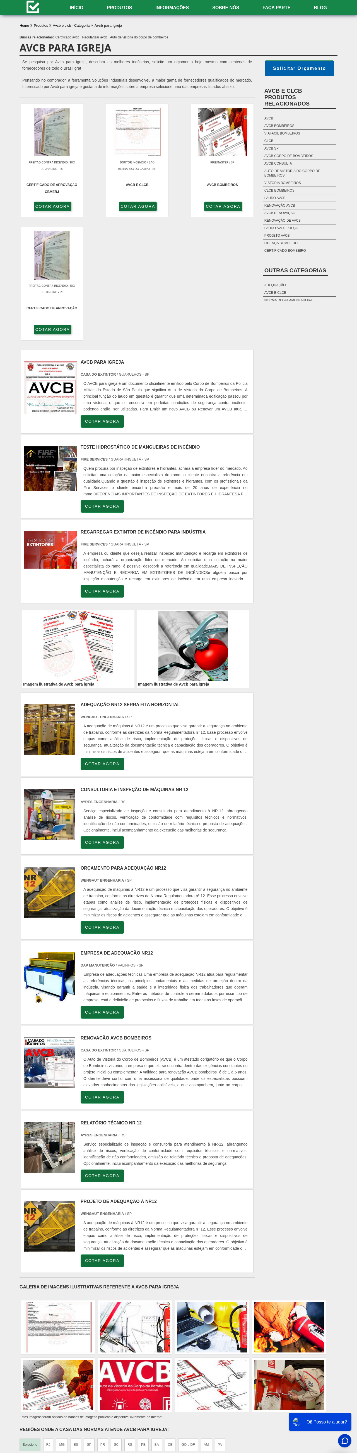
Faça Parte (276, 7)
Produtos (119, 7)
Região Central (34, 1369)
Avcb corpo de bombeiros (288, 156)
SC (116, 1322)
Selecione (30, 1322)
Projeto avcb (277, 236)
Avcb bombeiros (279, 126)
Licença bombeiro (281, 243)
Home (218, 1417)
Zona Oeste (88, 1369)
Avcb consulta (278, 163)
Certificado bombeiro (285, 251)
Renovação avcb (279, 205)
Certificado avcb (67, 37)
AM (206, 1322)
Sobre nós (225, 7)
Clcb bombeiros (279, 190)
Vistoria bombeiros (282, 183)
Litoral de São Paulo (205, 1369)
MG (61, 1322)
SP (89, 1322)
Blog (320, 7)
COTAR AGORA (49, 206)
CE (170, 1322)
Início (76, 7)
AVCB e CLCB (275, 293)
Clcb (268, 141)
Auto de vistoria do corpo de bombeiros (139, 37)
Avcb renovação (279, 213)
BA (157, 1322)
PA (220, 1322)
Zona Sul (112, 1369)
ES (76, 1322)
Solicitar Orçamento (299, 68)
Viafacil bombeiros (282, 133)
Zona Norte (62, 1369)
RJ (48, 1322)
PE (143, 1322)
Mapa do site (322, 1417)
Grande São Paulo (168, 1369)
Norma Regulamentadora (288, 300)
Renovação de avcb (282, 220)
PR (102, 1322)
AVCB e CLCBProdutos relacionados (287, 97)
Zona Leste (136, 1369)
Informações (172, 7)
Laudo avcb (275, 198)
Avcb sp (271, 148)
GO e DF (188, 1322)
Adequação (275, 285)
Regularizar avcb (94, 37)
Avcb (268, 118)
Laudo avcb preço (281, 228)
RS (129, 1322)
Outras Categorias (295, 270)
